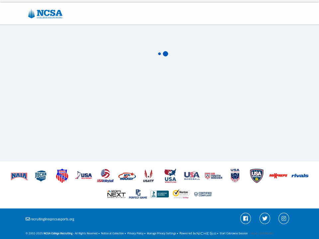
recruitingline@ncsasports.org (52, 219)
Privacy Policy (135, 233)
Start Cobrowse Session (234, 233)
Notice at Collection (112, 233)
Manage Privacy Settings (161, 233)
